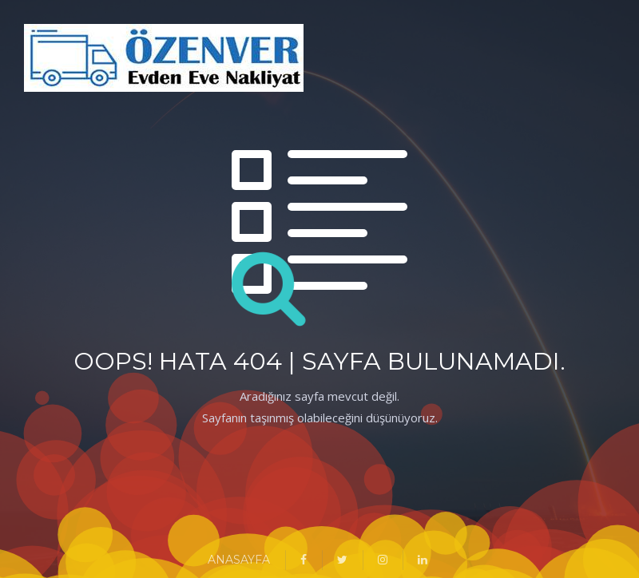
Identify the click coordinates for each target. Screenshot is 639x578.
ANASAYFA (239, 559)
